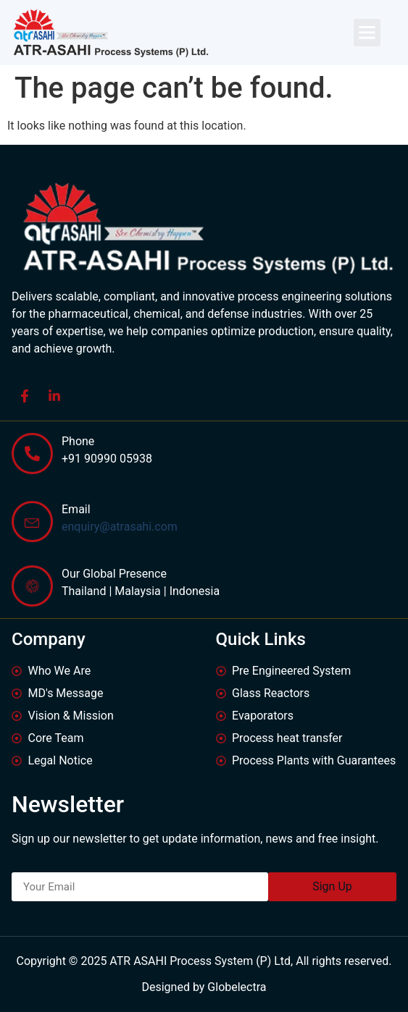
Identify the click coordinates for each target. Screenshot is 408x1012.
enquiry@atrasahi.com (120, 527)
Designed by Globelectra (203, 987)
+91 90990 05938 (107, 458)
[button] (367, 32)
